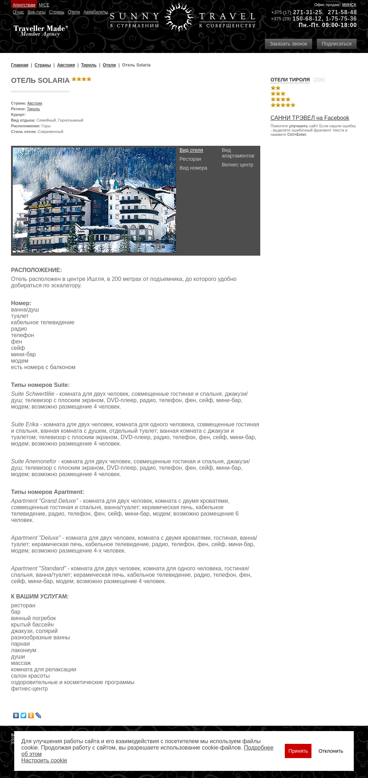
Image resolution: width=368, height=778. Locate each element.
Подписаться (337, 44)
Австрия (34, 103)
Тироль (33, 109)
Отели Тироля (290, 79)
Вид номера (193, 168)
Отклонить (331, 751)
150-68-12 (307, 19)
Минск (349, 4)
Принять (298, 751)
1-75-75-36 (341, 19)
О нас (18, 12)
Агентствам (24, 4)
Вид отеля (191, 150)
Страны (56, 12)
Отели (74, 12)
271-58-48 (342, 12)
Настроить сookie (44, 760)
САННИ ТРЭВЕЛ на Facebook (310, 118)
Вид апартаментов (238, 153)
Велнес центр (238, 164)
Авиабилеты (96, 12)
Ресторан (190, 159)
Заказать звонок (288, 44)
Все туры (37, 12)
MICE (44, 4)
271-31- (304, 12)
